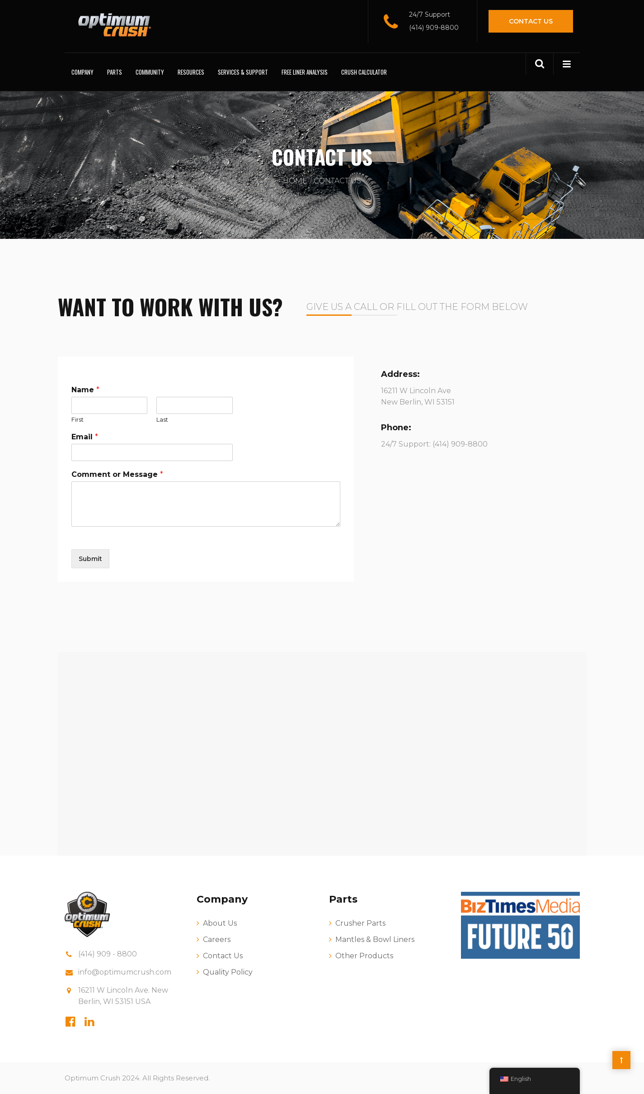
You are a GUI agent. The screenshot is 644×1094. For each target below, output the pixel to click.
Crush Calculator (364, 71)
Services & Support (243, 71)
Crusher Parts (360, 923)
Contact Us (531, 21)
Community (150, 71)
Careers (216, 939)
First (77, 419)
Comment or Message (117, 474)
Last (162, 419)
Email (84, 437)
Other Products (364, 955)
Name (85, 389)
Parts (114, 71)
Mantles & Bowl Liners (374, 939)
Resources (191, 71)
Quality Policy (228, 972)
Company (82, 71)
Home (295, 180)
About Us (220, 923)
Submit (90, 559)
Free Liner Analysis (305, 71)
